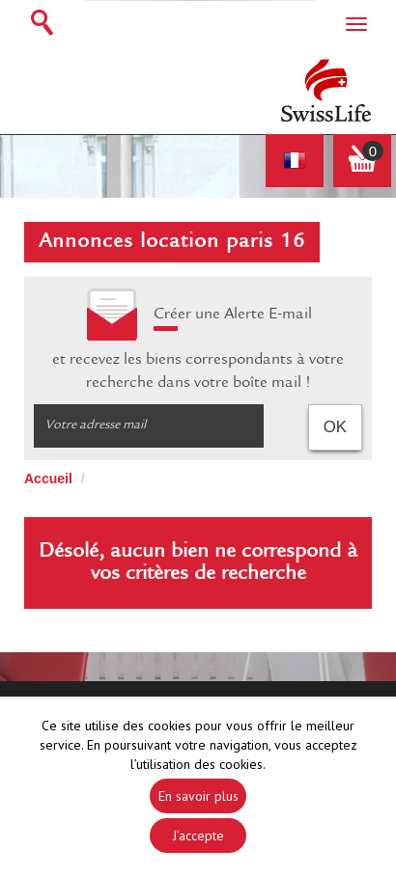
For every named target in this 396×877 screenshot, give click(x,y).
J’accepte (198, 835)
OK (335, 427)
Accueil (48, 478)
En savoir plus (198, 796)
